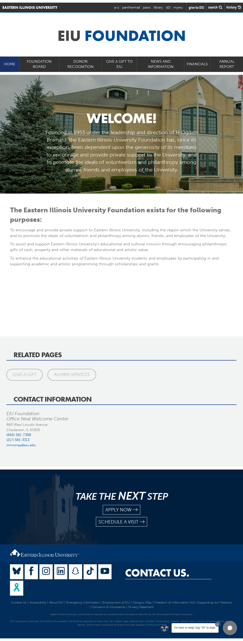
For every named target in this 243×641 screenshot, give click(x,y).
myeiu (178, 7)
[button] (230, 628)
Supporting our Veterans (214, 602)
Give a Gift (24, 374)
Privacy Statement (141, 607)
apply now (121, 510)
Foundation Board (39, 64)
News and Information (160, 64)
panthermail (131, 7)
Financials (197, 64)
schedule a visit (121, 522)
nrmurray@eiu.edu (21, 445)
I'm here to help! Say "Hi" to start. (195, 627)
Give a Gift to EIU (119, 64)
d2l (168, 7)
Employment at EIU (116, 602)
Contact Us (19, 602)
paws (147, 7)
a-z (116, 7)
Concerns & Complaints (109, 607)
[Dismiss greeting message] (218, 624)
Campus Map (142, 602)
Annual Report (226, 64)
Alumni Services (72, 374)
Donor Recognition (80, 64)
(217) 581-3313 (17, 440)
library (158, 7)
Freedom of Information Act (174, 602)
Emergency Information (83, 602)
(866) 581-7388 (18, 435)
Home (9, 64)
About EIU (56, 602)
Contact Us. (157, 573)
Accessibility (37, 602)
